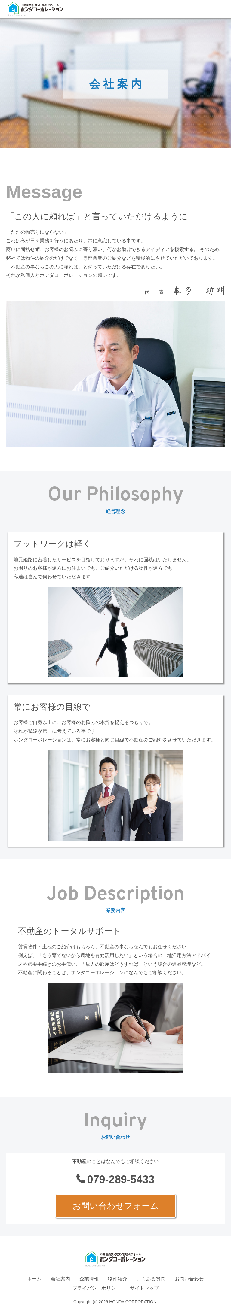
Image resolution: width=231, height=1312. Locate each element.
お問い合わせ (189, 1278)
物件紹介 (117, 1278)
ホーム (34, 1278)
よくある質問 (151, 1278)
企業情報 (89, 1278)
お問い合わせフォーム (115, 1205)
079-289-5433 (120, 1179)
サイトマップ (144, 1288)
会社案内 (60, 1278)
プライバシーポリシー (96, 1288)
